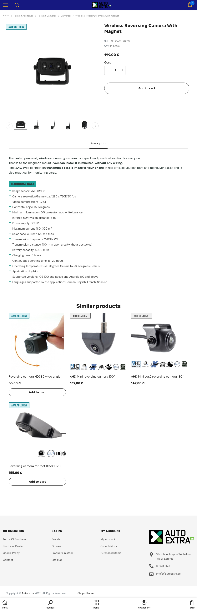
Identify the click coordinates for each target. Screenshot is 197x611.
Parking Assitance (23, 15)
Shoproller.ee (86, 593)
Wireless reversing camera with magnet (97, 15)
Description (98, 143)
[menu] (5, 4)
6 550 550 (163, 566)
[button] (50, 605)
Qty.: (107, 62)
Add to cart (146, 88)
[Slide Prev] (9, 125)
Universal (66, 15)
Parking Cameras (47, 15)
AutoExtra (28, 593)
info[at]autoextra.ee (168, 573)
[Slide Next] (95, 125)
